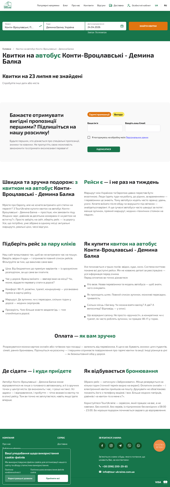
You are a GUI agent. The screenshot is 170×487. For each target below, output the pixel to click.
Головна (6, 48)
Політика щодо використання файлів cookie (47, 470)
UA (156, 5)
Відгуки (101, 5)
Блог (65, 5)
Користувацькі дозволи (20, 478)
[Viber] (129, 445)
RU (165, 5)
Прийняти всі (53, 478)
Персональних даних (137, 137)
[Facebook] (102, 445)
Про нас (76, 5)
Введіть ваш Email (135, 123)
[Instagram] (111, 445)
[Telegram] (120, 445)
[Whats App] (138, 445)
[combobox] (20, 27)
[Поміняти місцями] (40, 26)
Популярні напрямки (48, 5)
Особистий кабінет (139, 5)
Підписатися (103, 149)
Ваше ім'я (92, 123)
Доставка (116, 5)
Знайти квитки (148, 26)
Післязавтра (101, 32)
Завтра (91, 32)
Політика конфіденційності (13, 470)
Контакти (89, 5)
